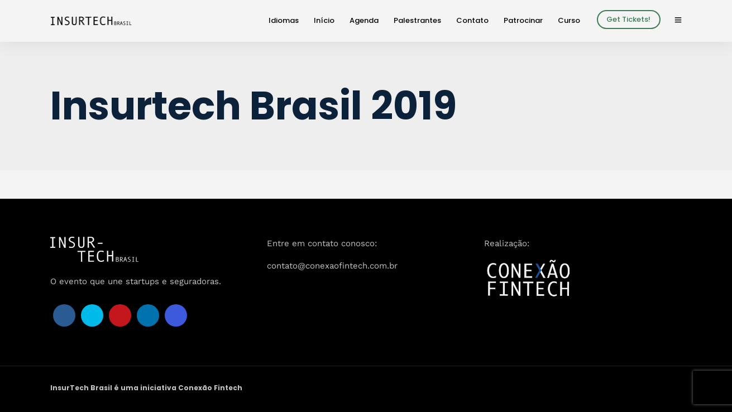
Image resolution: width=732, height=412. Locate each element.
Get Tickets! (628, 19)
